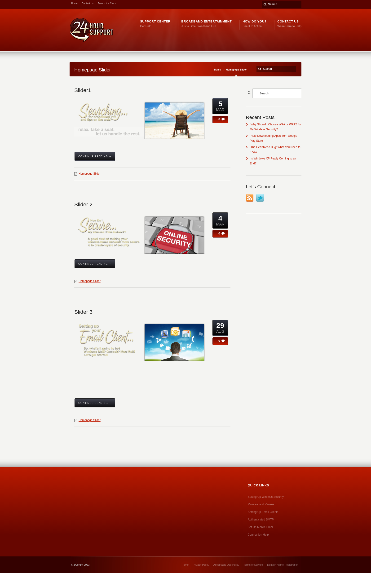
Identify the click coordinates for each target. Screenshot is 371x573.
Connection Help (258, 534)
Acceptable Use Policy (226, 564)
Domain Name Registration (282, 564)
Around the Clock (107, 3)
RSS (249, 198)
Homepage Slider (90, 173)
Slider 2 (83, 204)
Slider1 (82, 90)
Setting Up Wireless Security (266, 496)
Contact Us (87, 3)
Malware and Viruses (261, 504)
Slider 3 (83, 312)
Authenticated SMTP (261, 519)
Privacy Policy (201, 564)
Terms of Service (253, 564)
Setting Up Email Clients (263, 512)
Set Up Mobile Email (261, 527)
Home (74, 3)
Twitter (260, 198)
